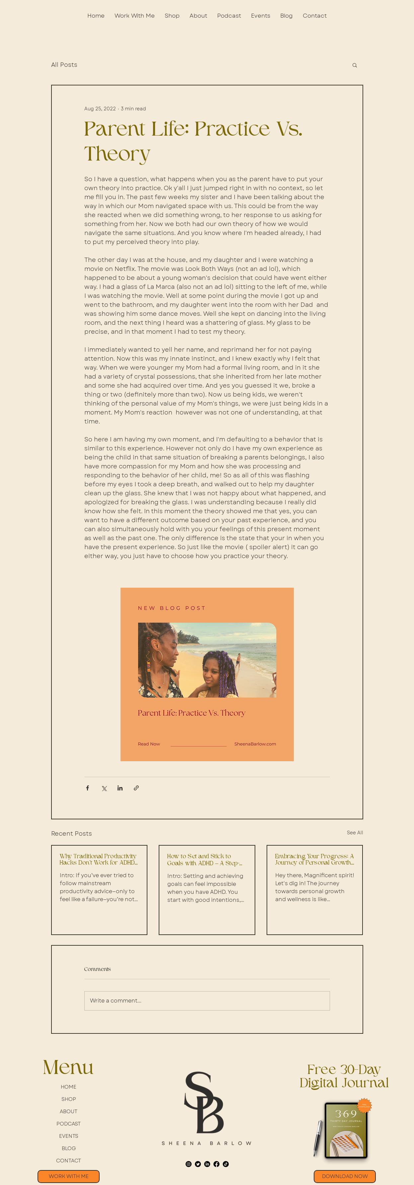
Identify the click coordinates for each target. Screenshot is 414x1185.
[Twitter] (198, 1164)
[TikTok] (226, 1164)
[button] (172, 16)
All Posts (64, 65)
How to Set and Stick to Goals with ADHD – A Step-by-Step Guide (203, 860)
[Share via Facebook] (87, 788)
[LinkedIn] (207, 1164)
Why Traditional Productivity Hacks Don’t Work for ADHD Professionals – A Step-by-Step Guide (98, 860)
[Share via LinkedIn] (120, 788)
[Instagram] (189, 1164)
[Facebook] (216, 1164)
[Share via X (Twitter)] (104, 788)
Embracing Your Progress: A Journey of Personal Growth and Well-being (314, 860)
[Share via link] (136, 788)
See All (355, 832)
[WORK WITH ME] (69, 1176)
